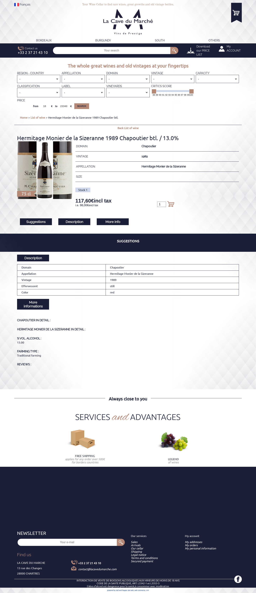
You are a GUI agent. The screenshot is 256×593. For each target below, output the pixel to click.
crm (147, 590)
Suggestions (36, 222)
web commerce (139, 590)
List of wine (38, 117)
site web (131, 590)
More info (112, 222)
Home (24, 117)
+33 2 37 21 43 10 (89, 563)
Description (74, 222)
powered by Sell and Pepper (117, 590)
